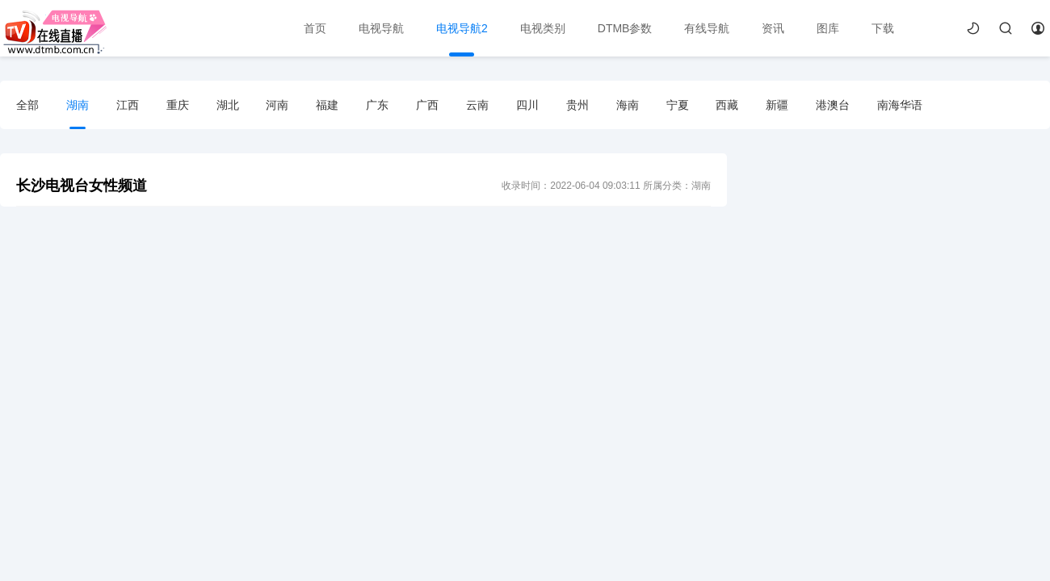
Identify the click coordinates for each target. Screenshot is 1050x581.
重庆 (177, 104)
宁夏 (677, 104)
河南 (277, 104)
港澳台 (833, 104)
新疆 (777, 104)
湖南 (77, 104)
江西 (127, 104)
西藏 (727, 104)
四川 (527, 104)
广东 (377, 104)
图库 (828, 28)
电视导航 (381, 28)
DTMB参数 (625, 28)
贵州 (577, 104)
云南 (477, 104)
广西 (427, 104)
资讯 (773, 28)
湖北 (227, 104)
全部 (27, 104)
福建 (327, 104)
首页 (315, 28)
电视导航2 (462, 28)
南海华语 (899, 104)
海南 (627, 104)
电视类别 (542, 28)
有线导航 (706, 28)
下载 (883, 28)
